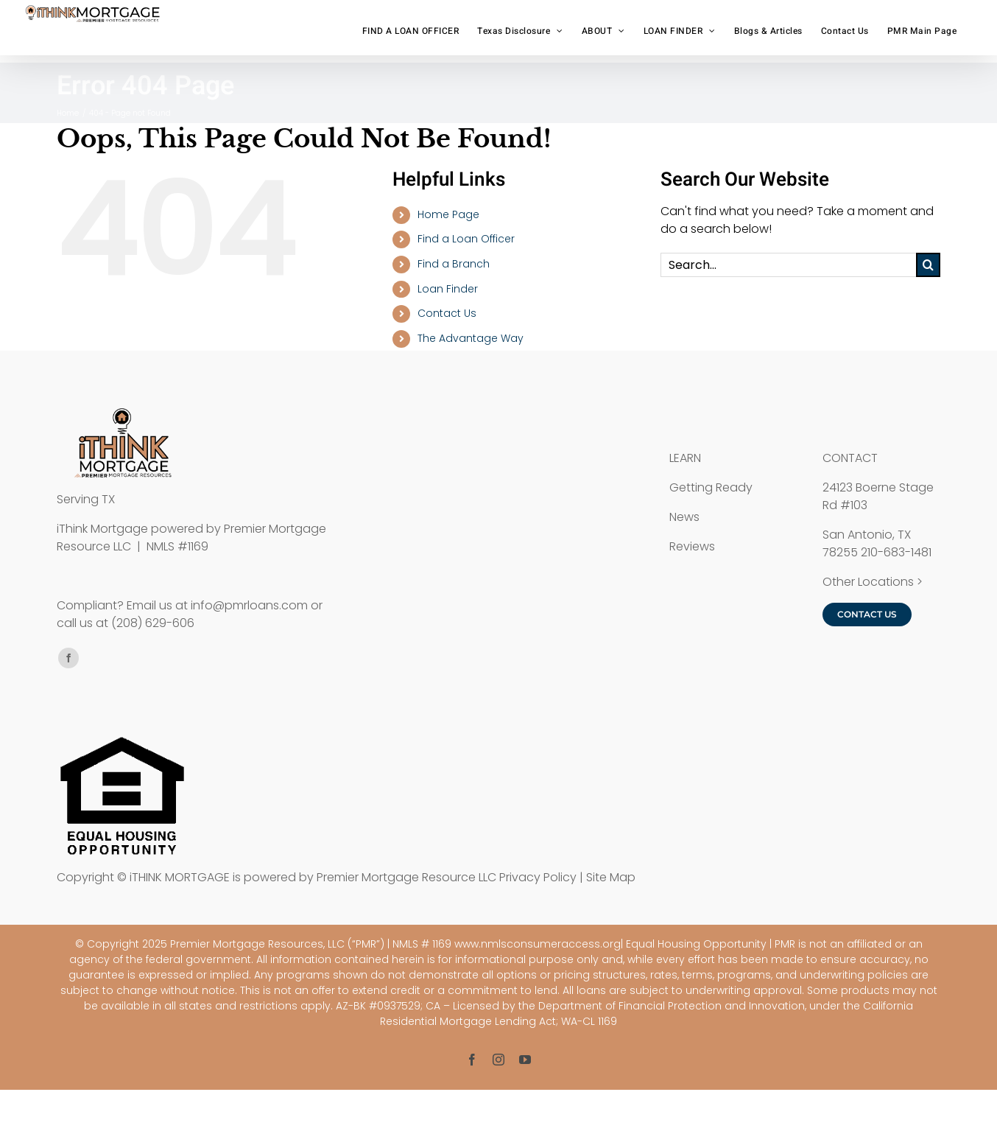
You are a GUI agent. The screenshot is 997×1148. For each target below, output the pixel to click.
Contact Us (447, 313)
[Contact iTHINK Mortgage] (867, 614)
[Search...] (788, 265)
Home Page (448, 214)
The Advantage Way (471, 338)
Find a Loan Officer (466, 238)
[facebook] (68, 658)
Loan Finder (448, 288)
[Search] (928, 265)
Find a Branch (454, 263)
